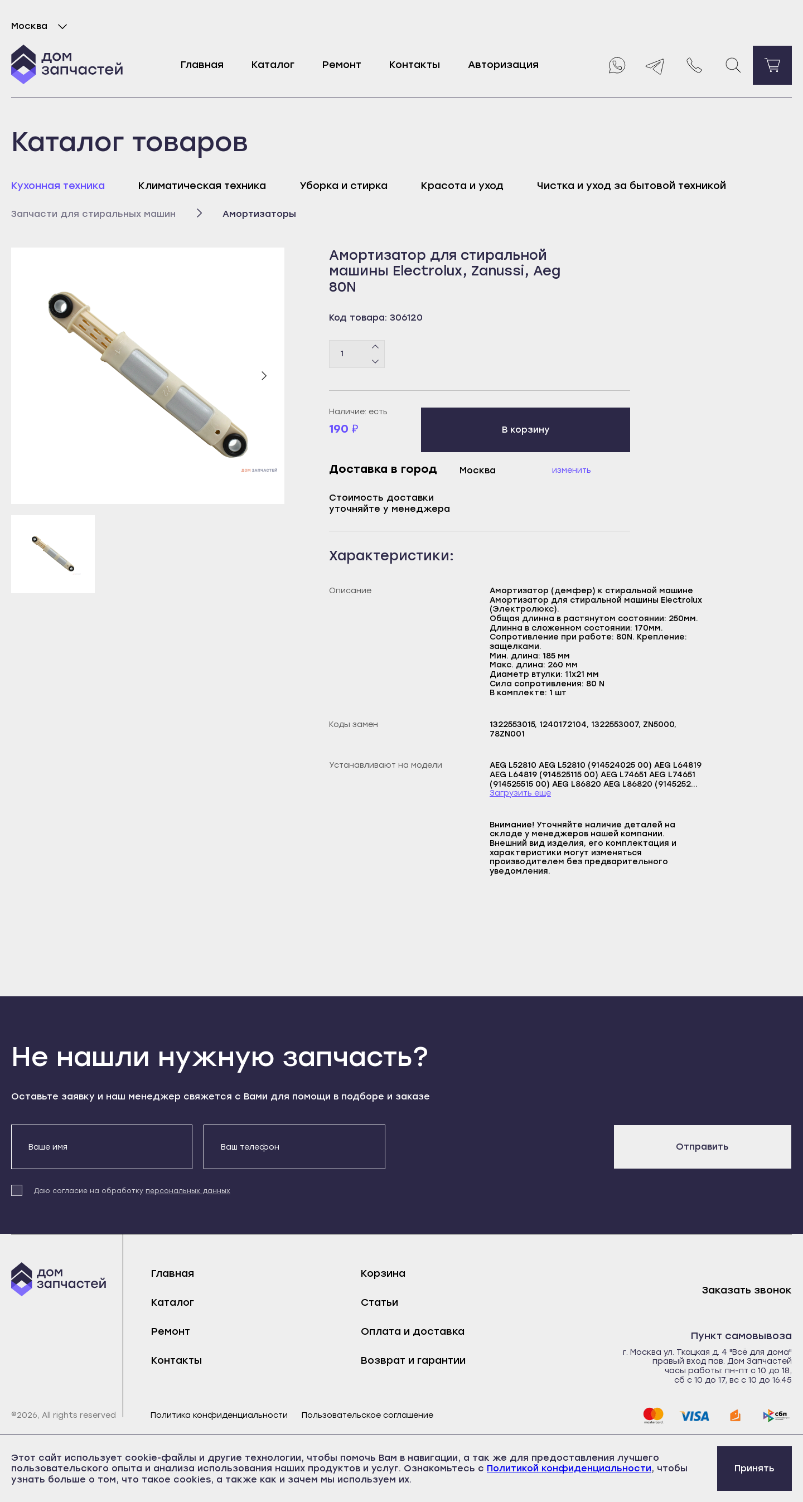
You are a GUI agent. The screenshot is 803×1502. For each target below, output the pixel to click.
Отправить (702, 1146)
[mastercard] (653, 1415)
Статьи (379, 1302)
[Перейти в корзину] (772, 65)
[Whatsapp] (616, 65)
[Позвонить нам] (694, 65)
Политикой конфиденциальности (569, 1468)
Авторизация (503, 65)
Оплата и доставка (413, 1331)
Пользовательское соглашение (367, 1415)
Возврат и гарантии (413, 1360)
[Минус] (376, 360)
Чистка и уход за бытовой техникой (631, 186)
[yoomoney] (735, 1415)
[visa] (694, 1415)
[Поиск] (733, 65)
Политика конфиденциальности (219, 1415)
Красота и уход (462, 186)
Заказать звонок (747, 1290)
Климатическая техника (202, 186)
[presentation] (481, 1146)
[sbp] (777, 1415)
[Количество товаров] (357, 354)
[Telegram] (655, 65)
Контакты (414, 65)
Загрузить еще (520, 793)
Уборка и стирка (343, 186)
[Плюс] (376, 346)
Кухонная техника (58, 186)
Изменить (571, 470)
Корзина (383, 1273)
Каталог (272, 65)
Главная (202, 65)
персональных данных (188, 1191)
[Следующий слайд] (263, 375)
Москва (41, 26)
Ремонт (341, 65)
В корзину (526, 429)
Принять (754, 1468)
